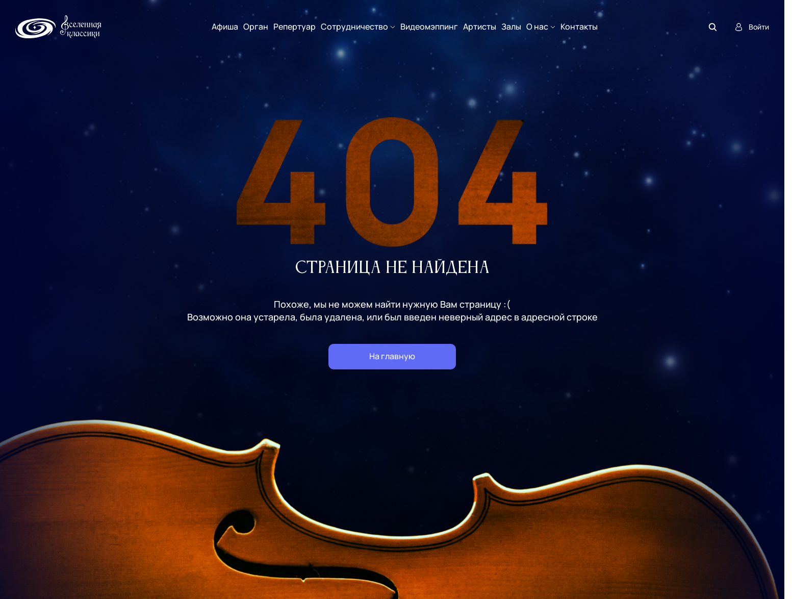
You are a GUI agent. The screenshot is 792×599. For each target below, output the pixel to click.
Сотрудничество (354, 27)
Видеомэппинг (429, 27)
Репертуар (294, 27)
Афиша (225, 27)
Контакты (579, 27)
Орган (255, 27)
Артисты (479, 27)
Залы (511, 27)
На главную (392, 356)
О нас (537, 27)
